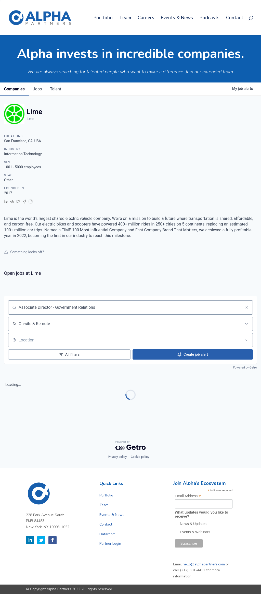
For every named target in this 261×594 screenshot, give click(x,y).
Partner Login (110, 543)
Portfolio (103, 18)
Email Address (188, 496)
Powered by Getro (245, 367)
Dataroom (107, 534)
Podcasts (209, 18)
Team (125, 18)
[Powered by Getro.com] (130, 445)
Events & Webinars (195, 532)
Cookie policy (140, 457)
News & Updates (193, 524)
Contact (234, 18)
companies (14, 89)
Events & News (177, 18)
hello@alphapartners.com (204, 564)
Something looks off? (24, 252)
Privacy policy (117, 457)
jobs (37, 89)
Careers (146, 18)
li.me (30, 119)
